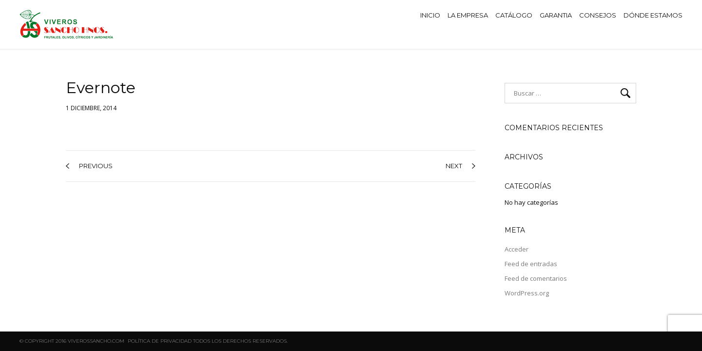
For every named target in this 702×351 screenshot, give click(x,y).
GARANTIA (556, 15)
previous (89, 166)
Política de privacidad (160, 341)
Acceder (516, 249)
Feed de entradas (531, 263)
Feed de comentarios (536, 278)
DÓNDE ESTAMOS (653, 15)
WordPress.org (527, 293)
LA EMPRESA (468, 15)
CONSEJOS (597, 15)
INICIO (430, 15)
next (460, 166)
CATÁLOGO (513, 15)
